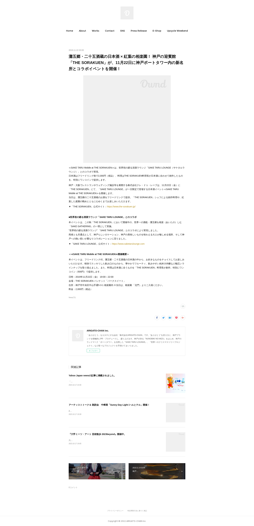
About (82, 30)
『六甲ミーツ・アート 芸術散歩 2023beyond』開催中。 (97, 434)
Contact (109, 30)
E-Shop (157, 30)
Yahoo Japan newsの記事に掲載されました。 (92, 375)
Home (69, 30)
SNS (122, 30)
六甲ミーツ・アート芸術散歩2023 (83, 440)
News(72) (72, 297)
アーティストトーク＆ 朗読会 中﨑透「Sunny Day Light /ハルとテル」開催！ (109, 405)
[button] (69, 31)
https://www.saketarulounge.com (128, 244)
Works (95, 30)
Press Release (139, 30)
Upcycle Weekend (177, 30)
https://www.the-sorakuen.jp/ (121, 206)
